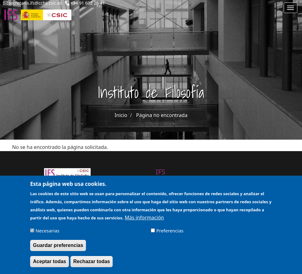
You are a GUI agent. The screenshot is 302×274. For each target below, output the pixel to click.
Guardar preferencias (58, 248)
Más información (144, 221)
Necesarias (47, 234)
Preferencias (169, 234)
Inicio (121, 115)
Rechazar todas (91, 264)
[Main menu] (290, 7)
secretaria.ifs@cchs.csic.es (35, 3)
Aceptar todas (49, 264)
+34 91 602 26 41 (87, 3)
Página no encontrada (161, 115)
